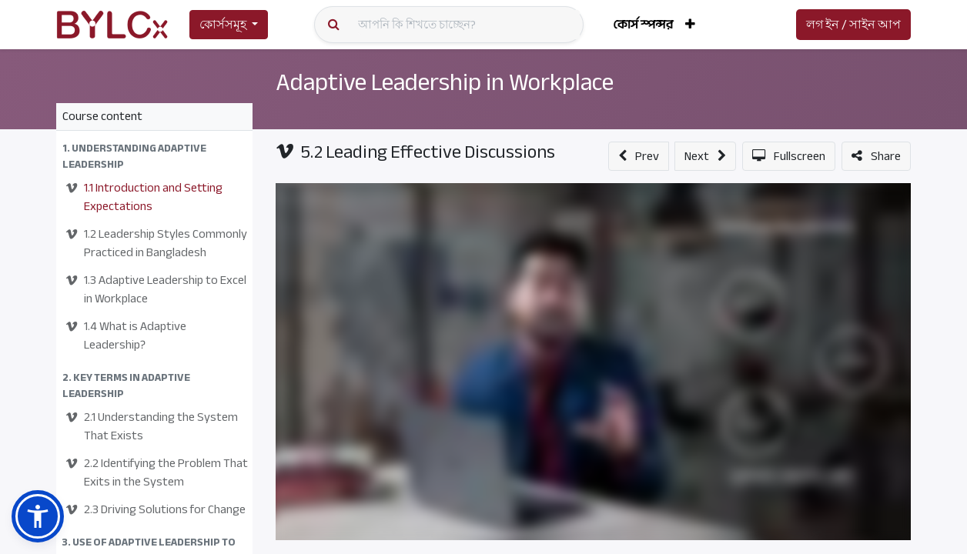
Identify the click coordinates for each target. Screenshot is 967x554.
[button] (690, 24)
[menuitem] (643, 24)
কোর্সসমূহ (222, 24)
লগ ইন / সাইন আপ (853, 24)
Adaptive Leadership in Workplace (445, 82)
